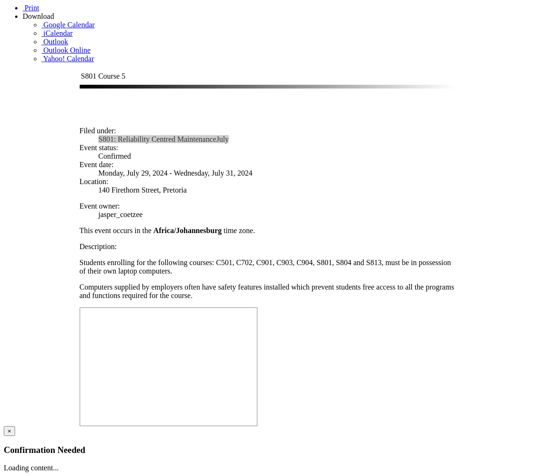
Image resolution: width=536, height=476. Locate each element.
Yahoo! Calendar (67, 59)
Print (31, 8)
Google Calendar (68, 25)
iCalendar (57, 33)
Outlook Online (66, 50)
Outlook (54, 42)
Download (39, 16)
